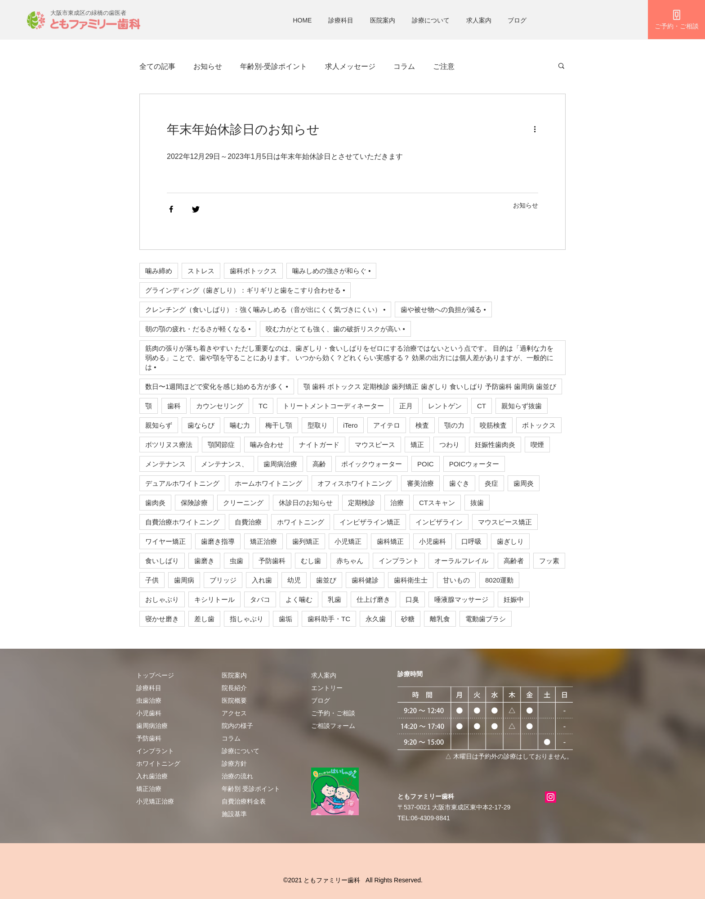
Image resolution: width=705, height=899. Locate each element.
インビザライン (439, 522)
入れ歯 (262, 580)
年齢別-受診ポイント (273, 66)
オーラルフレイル (461, 561)
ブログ (517, 20)
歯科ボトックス (253, 271)
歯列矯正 (305, 541)
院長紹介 (234, 687)
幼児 (294, 580)
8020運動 (499, 580)
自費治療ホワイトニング (182, 522)
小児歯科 (432, 541)
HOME (302, 20)
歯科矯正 (390, 541)
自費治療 (248, 522)
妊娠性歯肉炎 (495, 444)
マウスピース (375, 444)
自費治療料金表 (244, 801)
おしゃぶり (162, 599)
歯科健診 (365, 580)
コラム (404, 66)
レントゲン (445, 406)
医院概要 (234, 700)
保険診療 (194, 502)
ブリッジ (223, 580)
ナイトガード (319, 444)
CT (481, 406)
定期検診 (361, 502)
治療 (397, 502)
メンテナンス (165, 464)
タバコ (260, 599)
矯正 (417, 444)
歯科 (174, 406)
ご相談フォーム (333, 725)
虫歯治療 (148, 700)
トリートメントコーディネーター (333, 406)
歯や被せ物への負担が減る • (443, 309)
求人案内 (478, 20)
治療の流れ (237, 776)
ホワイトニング (300, 522)
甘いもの (456, 580)
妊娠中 (514, 599)
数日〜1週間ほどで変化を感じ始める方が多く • (216, 386)
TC (263, 406)
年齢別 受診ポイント (251, 788)
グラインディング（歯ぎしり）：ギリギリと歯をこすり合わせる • (245, 290)
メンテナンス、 (224, 464)
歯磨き (204, 561)
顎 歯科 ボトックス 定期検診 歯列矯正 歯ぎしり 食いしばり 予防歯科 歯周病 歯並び (430, 386)
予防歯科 (272, 561)
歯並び (326, 580)
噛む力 (240, 425)
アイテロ (386, 425)
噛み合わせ (267, 444)
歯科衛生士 (411, 580)
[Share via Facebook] (171, 209)
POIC (425, 464)
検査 (422, 425)
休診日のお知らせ (306, 502)
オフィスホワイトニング (354, 483)
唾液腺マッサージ (461, 599)
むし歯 (311, 561)
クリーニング (243, 502)
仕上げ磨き (373, 599)
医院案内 (382, 20)
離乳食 (440, 619)
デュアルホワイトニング (182, 483)
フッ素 (549, 561)
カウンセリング (219, 406)
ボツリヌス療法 (168, 444)
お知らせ (207, 66)
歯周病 (184, 580)
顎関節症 (221, 444)
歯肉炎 (155, 502)
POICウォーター (474, 464)
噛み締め (158, 271)
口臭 (412, 599)
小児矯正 (348, 541)
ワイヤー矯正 (165, 541)
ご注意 (444, 66)
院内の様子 (237, 725)
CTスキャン (437, 502)
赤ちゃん (349, 561)
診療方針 (234, 763)
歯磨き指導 (218, 541)
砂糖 (408, 619)
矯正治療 (263, 541)
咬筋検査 (493, 425)
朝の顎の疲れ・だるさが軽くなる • (197, 329)
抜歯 (477, 502)
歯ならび (200, 425)
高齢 (319, 464)
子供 (152, 580)
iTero (350, 425)
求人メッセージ (350, 66)
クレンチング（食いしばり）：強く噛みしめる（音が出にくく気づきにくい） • (265, 309)
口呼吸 (471, 541)
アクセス (234, 713)
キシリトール (214, 599)
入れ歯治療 (152, 776)
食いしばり (162, 561)
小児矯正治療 (155, 801)
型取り (318, 425)
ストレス (200, 271)
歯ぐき (459, 483)
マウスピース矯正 (505, 522)
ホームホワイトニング (268, 483)
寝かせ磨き (162, 619)
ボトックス (539, 425)
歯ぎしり (510, 541)
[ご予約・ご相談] (676, 19)
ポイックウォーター (371, 464)
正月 (406, 406)
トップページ (155, 675)
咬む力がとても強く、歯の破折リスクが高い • (335, 329)
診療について (431, 20)
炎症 (491, 483)
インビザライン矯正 (369, 522)
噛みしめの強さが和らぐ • (331, 271)
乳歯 (334, 599)
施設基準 (234, 814)
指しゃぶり (246, 619)
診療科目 (340, 20)
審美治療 (420, 483)
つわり (449, 444)
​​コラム (231, 738)
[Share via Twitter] (196, 209)
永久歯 (376, 619)
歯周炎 (523, 483)
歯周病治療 (280, 464)
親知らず (158, 425)
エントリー (327, 687)
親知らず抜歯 (521, 406)
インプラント (399, 561)
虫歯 (236, 561)
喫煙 (537, 444)
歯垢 (285, 619)
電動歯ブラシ (485, 619)
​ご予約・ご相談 (333, 713)
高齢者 (514, 561)
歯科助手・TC (329, 619)
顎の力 (454, 425)
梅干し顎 (278, 425)
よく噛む (299, 599)
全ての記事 (157, 66)
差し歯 (204, 619)
